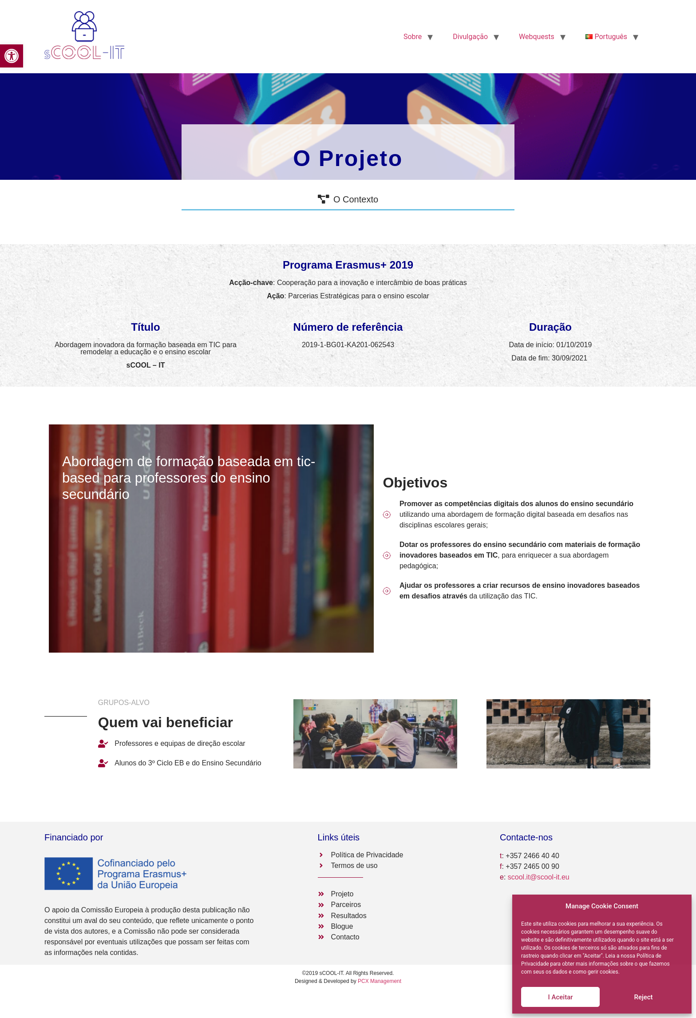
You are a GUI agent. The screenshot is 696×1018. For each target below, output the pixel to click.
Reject (643, 997)
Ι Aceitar (560, 997)
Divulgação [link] (470, 36)
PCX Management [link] (379, 981)
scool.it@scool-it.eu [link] (538, 877)
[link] (11, 55)
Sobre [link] (412, 36)
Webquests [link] (536, 36)
